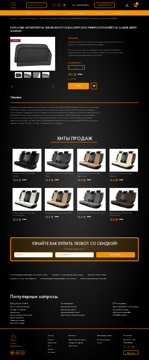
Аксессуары (15, 312)
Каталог (30, 13)
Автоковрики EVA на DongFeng (126, 307)
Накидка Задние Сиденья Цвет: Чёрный (24, 174)
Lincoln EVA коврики (120, 310)
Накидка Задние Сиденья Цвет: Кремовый (120, 174)
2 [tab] (37, 76)
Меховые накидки (17, 323)
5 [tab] (43, 83)
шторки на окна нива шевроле (23, 278)
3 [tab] (48, 76)
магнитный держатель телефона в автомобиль (29, 275)
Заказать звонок (104, 5)
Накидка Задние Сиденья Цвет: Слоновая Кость (24, 214)
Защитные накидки (17, 320)
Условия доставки (103, 340)
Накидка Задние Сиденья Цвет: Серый (91, 213)
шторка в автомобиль (97, 275)
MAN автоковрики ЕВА (122, 312)
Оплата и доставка (76, 13)
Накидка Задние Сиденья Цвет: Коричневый (88, 174)
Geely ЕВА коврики (120, 315)
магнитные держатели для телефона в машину (58, 278)
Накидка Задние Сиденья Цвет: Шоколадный (120, 214)
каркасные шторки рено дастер (93, 278)
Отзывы (50, 349)
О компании (51, 13)
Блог (49, 346)
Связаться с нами (129, 340)
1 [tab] (26, 76)
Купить (78, 86)
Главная (13, 18)
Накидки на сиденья (18, 310)
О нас (99, 343)
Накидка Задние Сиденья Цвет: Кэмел (58, 213)
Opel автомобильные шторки (73, 315)
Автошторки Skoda (69, 307)
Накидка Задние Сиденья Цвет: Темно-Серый (59, 174)
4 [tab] (31, 83)
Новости (99, 13)
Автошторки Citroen (68, 310)
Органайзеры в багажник (21, 315)
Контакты (118, 13)
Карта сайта (52, 343)
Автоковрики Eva (17, 318)
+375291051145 (82, 5)
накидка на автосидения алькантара (68, 275)
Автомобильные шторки (28, 18)
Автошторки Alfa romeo (70, 312)
